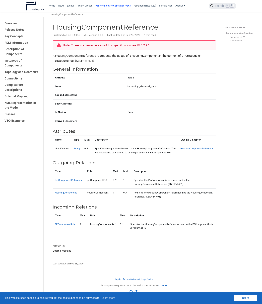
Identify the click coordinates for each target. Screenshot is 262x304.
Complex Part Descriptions (14, 87)
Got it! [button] (245, 298)
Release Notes (14, 29)
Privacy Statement (131, 279)
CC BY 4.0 (162, 285)
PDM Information (16, 42)
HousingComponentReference (197, 148)
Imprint (118, 279)
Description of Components (14, 51)
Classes (10, 114)
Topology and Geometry (21, 72)
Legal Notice (147, 279)
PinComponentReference (69, 180)
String (77, 148)
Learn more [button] (108, 297)
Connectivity (13, 78)
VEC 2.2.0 (143, 45)
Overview (11, 23)
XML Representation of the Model (20, 105)
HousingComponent (66, 192)
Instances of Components (13, 63)
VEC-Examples (15, 120)
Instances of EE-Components (237, 39)
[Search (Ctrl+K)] (222, 6)
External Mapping (17, 96)
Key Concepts (14, 36)
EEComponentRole (65, 224)
